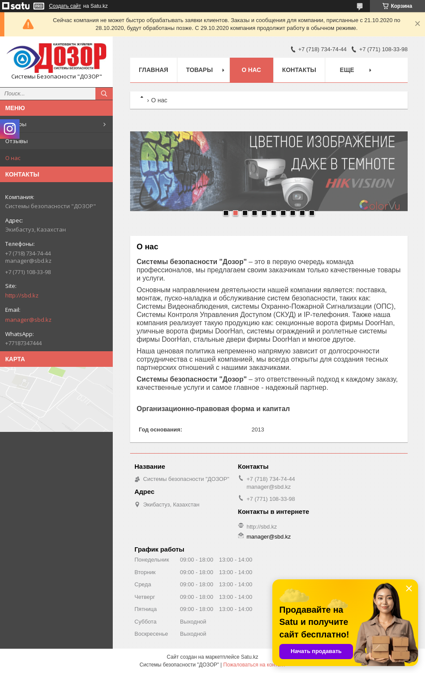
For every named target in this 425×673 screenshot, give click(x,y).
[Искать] (104, 93)
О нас (12, 158)
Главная (153, 69)
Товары (15, 124)
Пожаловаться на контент (254, 665)
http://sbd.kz (22, 295)
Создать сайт (65, 6)
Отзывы (16, 141)
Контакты (299, 69)
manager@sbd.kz (28, 319)
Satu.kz (249, 657)
